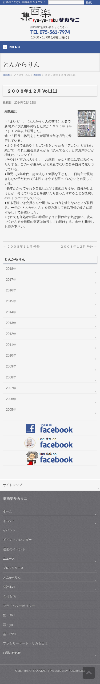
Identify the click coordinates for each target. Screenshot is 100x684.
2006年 (11, 399)
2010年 (11, 355)
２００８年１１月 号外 (21, 246)
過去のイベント (14, 549)
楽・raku (9, 634)
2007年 (11, 388)
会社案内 (9, 586)
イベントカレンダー (17, 539)
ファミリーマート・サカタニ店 (25, 643)
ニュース (9, 558)
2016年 (11, 290)
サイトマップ (12, 485)
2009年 (11, 366)
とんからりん (12, 577)
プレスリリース (13, 568)
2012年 (11, 334)
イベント (9, 521)
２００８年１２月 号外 (78, 246)
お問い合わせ (12, 652)
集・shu (8, 615)
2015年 (11, 301)
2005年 (11, 410)
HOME (6, 74)
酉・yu (8, 625)
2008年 (37, 74)
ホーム (7, 511)
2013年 (11, 323)
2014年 (11, 312)
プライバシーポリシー (19, 606)
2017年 (11, 280)
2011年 (11, 345)
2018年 (11, 269)
